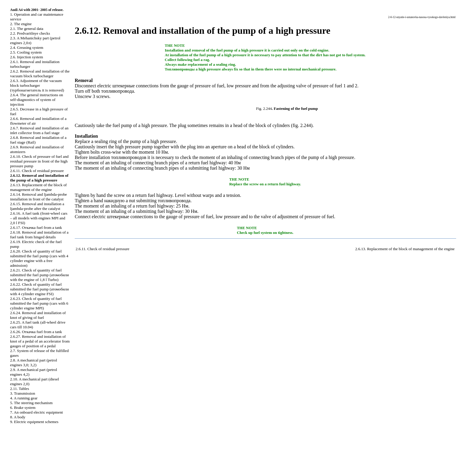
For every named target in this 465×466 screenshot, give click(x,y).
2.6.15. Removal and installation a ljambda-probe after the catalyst (37, 206)
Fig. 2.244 (264, 108)
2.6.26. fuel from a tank (36, 332)
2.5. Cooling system (26, 52)
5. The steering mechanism (31, 403)
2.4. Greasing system (26, 47)
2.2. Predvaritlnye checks (30, 33)
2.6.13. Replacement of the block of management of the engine (38, 187)
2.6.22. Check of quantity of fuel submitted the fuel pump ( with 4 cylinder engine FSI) (39, 289)
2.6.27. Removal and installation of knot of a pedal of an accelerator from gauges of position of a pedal (40, 341)
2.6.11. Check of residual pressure (37, 170)
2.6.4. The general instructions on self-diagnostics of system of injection (36, 100)
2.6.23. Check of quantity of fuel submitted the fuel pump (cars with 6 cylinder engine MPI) (39, 303)
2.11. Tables (19, 388)
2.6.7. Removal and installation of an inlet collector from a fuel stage (39, 130)
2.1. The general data (26, 28)
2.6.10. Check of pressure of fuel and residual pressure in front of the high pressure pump (39, 161)
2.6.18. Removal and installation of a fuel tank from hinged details (39, 234)
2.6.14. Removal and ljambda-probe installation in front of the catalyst (38, 196)
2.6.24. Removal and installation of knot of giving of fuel (38, 315)
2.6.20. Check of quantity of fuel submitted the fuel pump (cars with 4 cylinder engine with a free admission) (39, 258)
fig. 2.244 (302, 125)
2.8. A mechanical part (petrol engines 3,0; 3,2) (33, 362)
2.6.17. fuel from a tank (36, 227)
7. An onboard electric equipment (36, 412)
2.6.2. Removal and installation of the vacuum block (40, 73)
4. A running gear (24, 398)
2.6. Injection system (26, 57)
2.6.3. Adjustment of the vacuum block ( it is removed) (37, 85)
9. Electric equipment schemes (34, 422)
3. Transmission (22, 393)
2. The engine (21, 24)
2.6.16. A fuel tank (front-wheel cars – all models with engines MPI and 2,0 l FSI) (38, 218)
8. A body (17, 417)
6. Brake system (23, 407)
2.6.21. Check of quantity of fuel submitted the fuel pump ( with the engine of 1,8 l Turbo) (39, 275)
